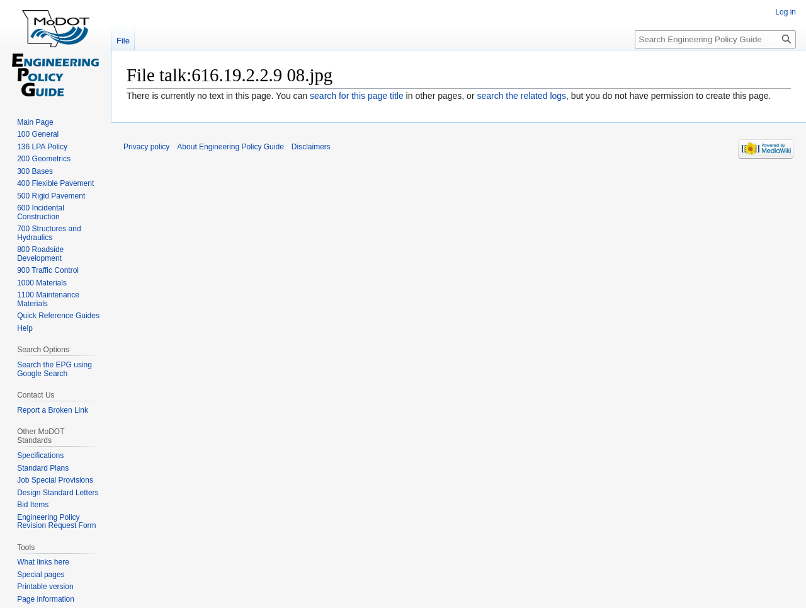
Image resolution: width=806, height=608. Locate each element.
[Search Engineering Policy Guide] (715, 39)
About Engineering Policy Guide (230, 146)
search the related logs (521, 96)
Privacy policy (146, 146)
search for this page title (357, 96)
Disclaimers (311, 146)
